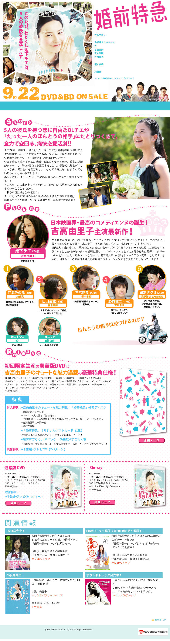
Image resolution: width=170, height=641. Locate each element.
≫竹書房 (37, 606)
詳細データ (152, 440)
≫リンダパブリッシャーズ (47, 595)
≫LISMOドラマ (41, 558)
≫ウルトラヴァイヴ (123, 595)
